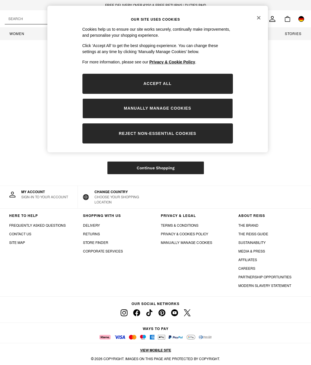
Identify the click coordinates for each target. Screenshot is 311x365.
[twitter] (187, 312)
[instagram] (124, 312)
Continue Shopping (156, 168)
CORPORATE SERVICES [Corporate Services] (103, 251)
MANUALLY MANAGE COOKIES (187, 242)
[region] (157, 79)
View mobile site (155, 350)
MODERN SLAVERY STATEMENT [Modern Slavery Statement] (264, 285)
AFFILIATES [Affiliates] (247, 259)
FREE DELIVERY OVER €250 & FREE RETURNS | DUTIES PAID (155, 5)
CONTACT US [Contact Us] (20, 234)
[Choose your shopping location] (117, 197)
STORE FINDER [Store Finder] (95, 242)
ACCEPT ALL (157, 83)
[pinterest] (162, 312)
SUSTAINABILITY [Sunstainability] (252, 242)
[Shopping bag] (287, 19)
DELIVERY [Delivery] (91, 225)
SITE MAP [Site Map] (17, 242)
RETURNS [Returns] (91, 234)
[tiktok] (149, 312)
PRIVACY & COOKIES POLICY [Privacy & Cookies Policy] (184, 234)
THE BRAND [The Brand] (248, 225)
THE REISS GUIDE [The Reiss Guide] (253, 234)
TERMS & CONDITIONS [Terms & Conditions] (179, 225)
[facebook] (136, 312)
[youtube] (174, 312)
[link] (272, 19)
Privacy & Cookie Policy (172, 62)
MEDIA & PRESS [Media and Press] (251, 251)
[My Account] (39, 194)
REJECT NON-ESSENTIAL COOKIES (157, 133)
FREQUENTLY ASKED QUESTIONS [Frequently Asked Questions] (37, 225)
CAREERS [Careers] (246, 268)
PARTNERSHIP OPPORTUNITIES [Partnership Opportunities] (264, 277)
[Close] (258, 17)
